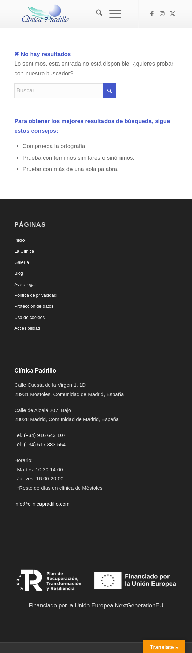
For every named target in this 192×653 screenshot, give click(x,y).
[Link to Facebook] (152, 14)
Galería (21, 262)
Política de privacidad (35, 295)
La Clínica (24, 251)
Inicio (19, 240)
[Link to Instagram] (162, 14)
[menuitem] (95, 14)
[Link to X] (172, 14)
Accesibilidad (27, 328)
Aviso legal (25, 284)
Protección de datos (33, 306)
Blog (18, 273)
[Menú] (111, 14)
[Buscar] (95, 14)
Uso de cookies (29, 317)
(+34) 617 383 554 (45, 444)
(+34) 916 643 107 (45, 435)
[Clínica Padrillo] (79, 14)
